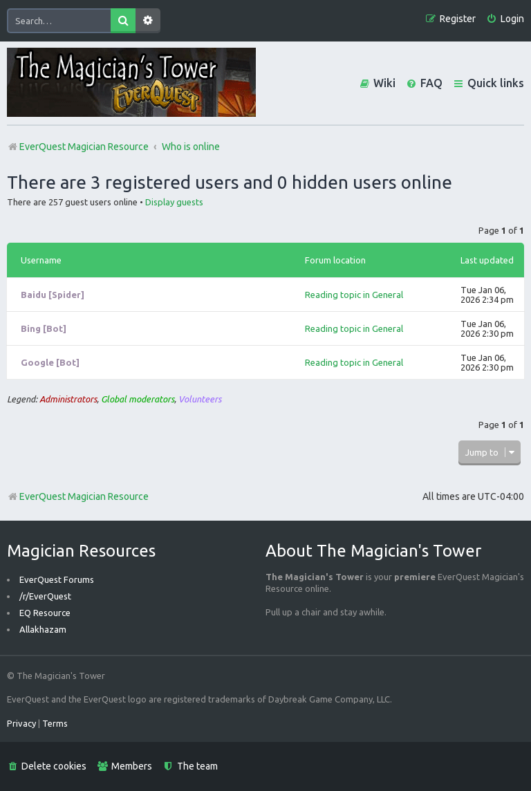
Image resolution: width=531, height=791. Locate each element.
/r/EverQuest (45, 596)
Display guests (174, 202)
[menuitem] (505, 19)
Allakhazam (42, 629)
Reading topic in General (354, 294)
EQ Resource (45, 612)
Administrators (68, 399)
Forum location (335, 260)
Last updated (487, 260)
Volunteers (199, 399)
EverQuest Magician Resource (78, 496)
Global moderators (137, 399)
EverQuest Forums (56, 579)
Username (41, 260)
